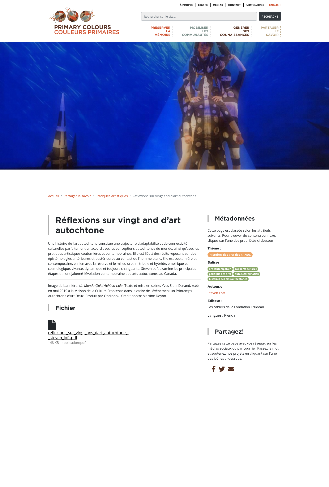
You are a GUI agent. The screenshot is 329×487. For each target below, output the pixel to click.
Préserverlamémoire (160, 31)
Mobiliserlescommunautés (195, 31)
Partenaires (255, 5)
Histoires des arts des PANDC (230, 255)
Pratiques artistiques (111, 196)
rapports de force (246, 269)
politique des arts (220, 274)
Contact (234, 5)
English (275, 5)
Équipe (203, 5)
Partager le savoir (77, 196)
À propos (186, 5)
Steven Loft (216, 293)
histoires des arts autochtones (228, 279)
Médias (218, 5)
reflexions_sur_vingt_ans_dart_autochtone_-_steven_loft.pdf (84, 335)
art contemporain (220, 269)
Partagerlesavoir (270, 31)
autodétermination (247, 274)
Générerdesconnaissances (234, 31)
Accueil (53, 196)
